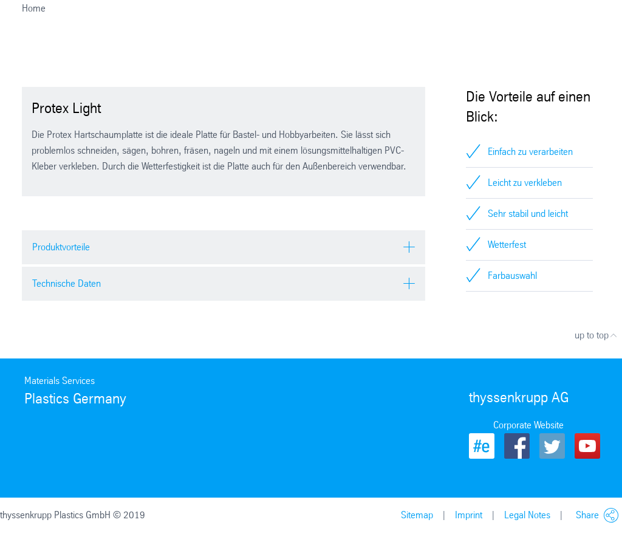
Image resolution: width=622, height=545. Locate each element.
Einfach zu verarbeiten (530, 151)
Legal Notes (527, 515)
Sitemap (417, 515)
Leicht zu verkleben (525, 182)
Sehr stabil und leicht (528, 213)
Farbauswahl (512, 275)
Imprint (468, 515)
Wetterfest (507, 244)
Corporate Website (528, 425)
